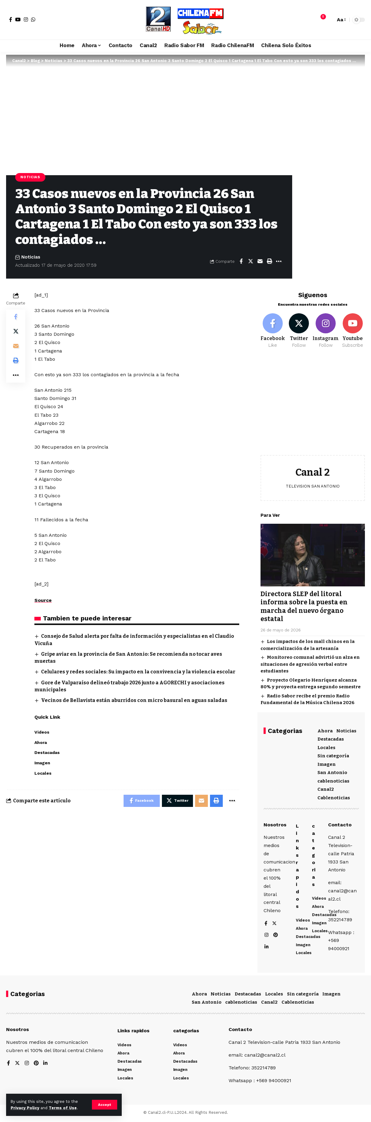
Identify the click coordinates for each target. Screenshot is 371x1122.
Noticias (30, 177)
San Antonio (332, 771)
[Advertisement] (313, 405)
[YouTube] (18, 19)
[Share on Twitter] (250, 261)
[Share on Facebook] (241, 261)
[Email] (260, 261)
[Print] (269, 261)
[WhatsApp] (33, 19)
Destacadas (330, 738)
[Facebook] (11, 19)
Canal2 (325, 788)
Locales (326, 746)
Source (43, 600)
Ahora (325, 729)
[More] (279, 261)
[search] (329, 20)
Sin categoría (333, 755)
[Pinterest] (276, 936)
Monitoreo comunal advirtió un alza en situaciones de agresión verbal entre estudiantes (310, 663)
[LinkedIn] (267, 947)
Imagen (326, 763)
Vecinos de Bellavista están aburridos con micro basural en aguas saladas (135, 700)
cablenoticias (333, 780)
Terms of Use (63, 1108)
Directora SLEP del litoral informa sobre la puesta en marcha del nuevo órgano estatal (304, 605)
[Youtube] (352, 330)
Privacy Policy (25, 1108)
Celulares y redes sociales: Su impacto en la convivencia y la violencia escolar (138, 672)
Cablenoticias (333, 796)
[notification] (320, 20)
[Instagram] (26, 19)
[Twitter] (299, 330)
